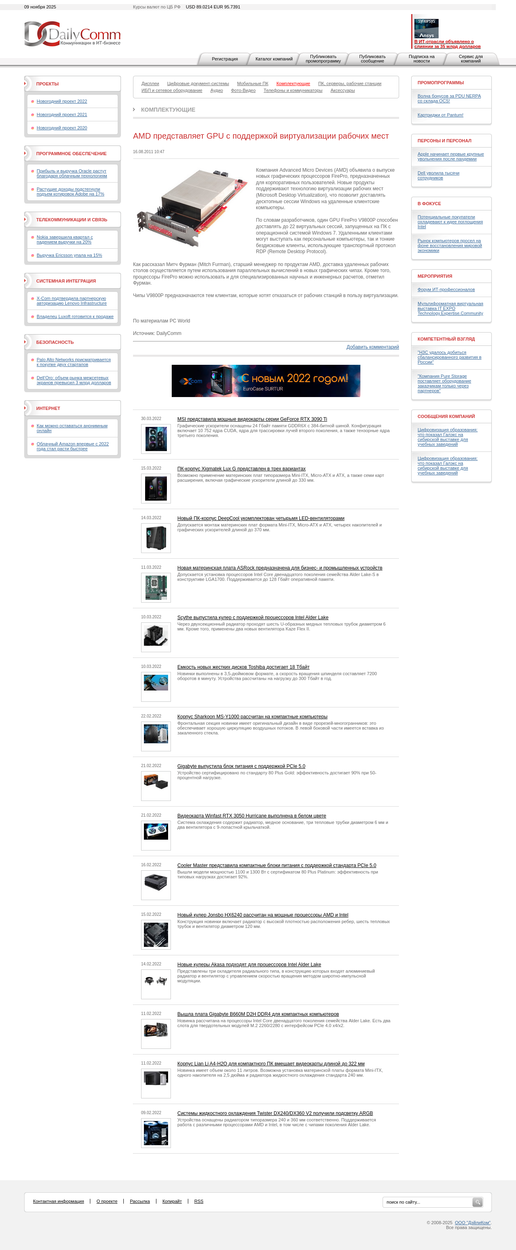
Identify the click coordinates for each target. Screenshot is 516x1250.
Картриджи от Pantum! (441, 114)
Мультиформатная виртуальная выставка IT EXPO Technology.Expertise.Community (450, 308)
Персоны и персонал (445, 140)
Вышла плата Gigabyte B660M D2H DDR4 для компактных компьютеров (258, 1014)
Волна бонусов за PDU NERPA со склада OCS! (449, 98)
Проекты (47, 83)
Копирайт (172, 1201)
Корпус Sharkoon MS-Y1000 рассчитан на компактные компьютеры (252, 717)
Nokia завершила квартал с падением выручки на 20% (65, 239)
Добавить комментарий (373, 347)
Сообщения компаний (446, 416)
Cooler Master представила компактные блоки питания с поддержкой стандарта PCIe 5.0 (276, 865)
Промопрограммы (441, 82)
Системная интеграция (66, 281)
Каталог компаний (274, 58)
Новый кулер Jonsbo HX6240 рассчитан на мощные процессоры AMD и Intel (262, 915)
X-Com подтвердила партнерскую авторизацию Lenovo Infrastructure (72, 301)
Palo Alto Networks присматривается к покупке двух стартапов (74, 362)
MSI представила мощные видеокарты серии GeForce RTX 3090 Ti (252, 419)
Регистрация (225, 58)
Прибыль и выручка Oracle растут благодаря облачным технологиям (72, 173)
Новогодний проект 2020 (62, 127)
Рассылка (140, 1201)
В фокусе (429, 203)
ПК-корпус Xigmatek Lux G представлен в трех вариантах (241, 469)
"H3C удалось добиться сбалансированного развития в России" (449, 357)
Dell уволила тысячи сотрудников (439, 175)
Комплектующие (168, 109)
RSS (199, 1201)
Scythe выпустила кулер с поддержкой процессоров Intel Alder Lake (253, 617)
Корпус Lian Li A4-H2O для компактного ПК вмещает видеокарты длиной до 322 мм (271, 1064)
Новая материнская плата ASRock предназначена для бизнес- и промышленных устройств (280, 568)
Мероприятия (435, 276)
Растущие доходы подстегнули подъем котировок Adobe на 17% (70, 191)
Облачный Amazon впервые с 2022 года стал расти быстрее (73, 446)
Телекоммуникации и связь (71, 219)
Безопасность (55, 342)
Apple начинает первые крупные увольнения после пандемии (451, 156)
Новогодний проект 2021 (62, 114)
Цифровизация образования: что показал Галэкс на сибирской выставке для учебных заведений (448, 437)
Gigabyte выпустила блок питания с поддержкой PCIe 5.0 (241, 766)
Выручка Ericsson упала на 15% (69, 255)
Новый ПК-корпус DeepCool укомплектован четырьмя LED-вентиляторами (260, 518)
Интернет (48, 408)
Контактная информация (58, 1201)
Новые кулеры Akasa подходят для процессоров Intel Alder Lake (249, 964)
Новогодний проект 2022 (62, 101)
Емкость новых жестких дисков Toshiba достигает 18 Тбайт (243, 667)
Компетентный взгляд (446, 339)
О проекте (106, 1201)
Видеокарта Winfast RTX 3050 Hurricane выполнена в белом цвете (251, 816)
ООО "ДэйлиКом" (473, 1222)
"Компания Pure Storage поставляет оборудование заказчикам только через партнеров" (444, 383)
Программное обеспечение (71, 153)
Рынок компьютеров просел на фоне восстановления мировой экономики (450, 245)
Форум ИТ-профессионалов (446, 289)
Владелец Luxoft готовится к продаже (75, 316)
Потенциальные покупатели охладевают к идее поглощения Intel (450, 221)
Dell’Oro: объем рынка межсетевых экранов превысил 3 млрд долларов (74, 380)
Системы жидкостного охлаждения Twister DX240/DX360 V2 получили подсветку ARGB (275, 1113)
